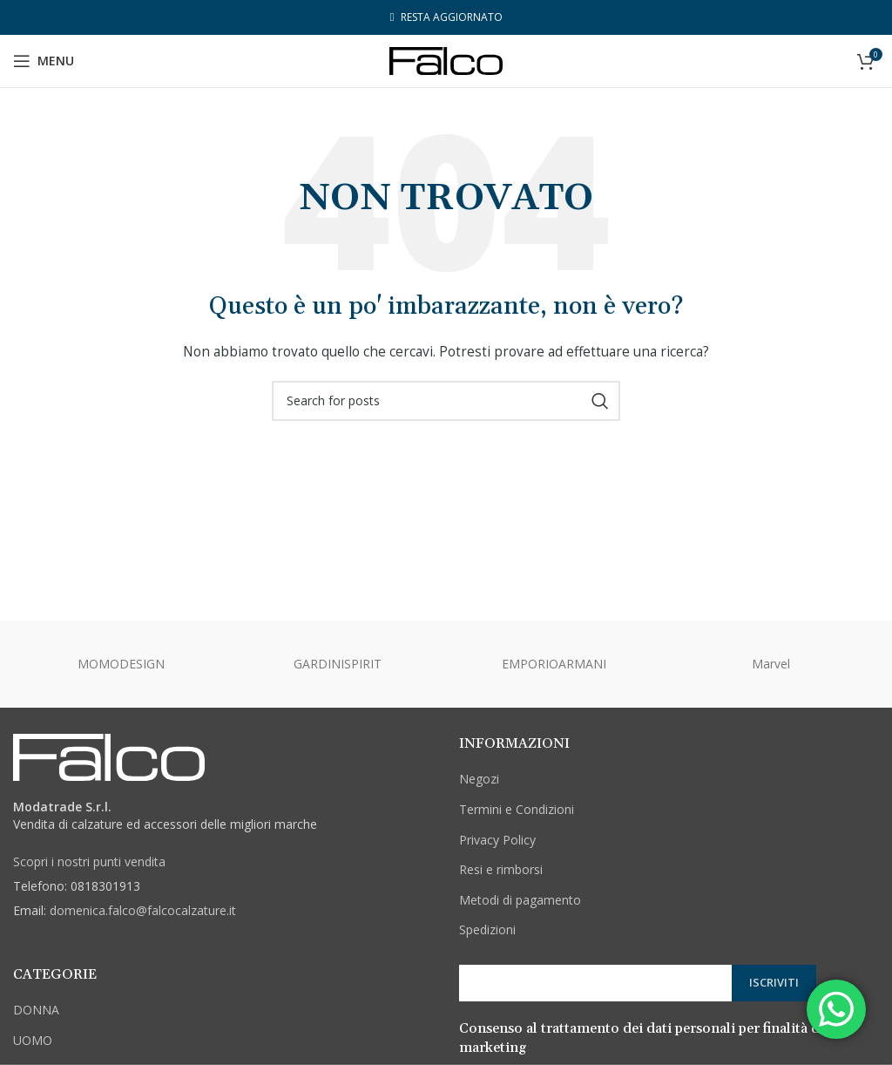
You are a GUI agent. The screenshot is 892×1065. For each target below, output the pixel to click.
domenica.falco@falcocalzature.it (143, 910)
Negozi (479, 778)
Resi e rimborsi (501, 869)
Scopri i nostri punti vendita (89, 861)
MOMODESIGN (121, 663)
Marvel (771, 663)
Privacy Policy (497, 839)
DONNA (36, 1009)
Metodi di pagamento (520, 900)
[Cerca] (446, 401)
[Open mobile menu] (43, 61)
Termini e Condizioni (516, 809)
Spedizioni (487, 929)
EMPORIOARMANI (554, 663)
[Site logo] (446, 59)
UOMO (32, 1040)
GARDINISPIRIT (338, 663)
